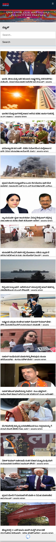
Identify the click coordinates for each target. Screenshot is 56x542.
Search (6, 42)
